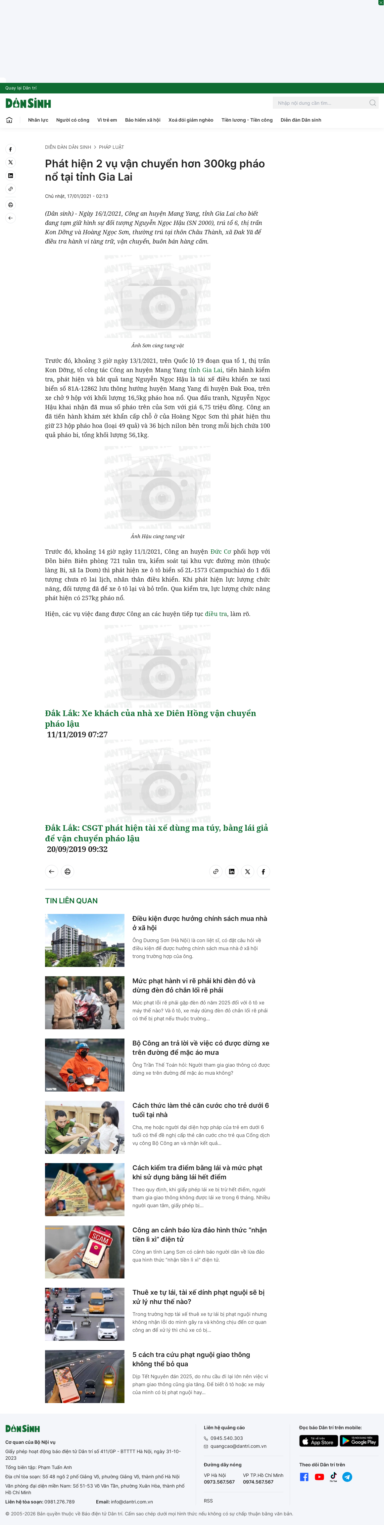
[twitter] (10, 162)
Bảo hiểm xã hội (143, 120)
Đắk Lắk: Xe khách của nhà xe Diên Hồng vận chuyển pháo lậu (150, 718)
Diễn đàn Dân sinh (301, 120)
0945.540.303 (227, 1438)
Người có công (72, 120)
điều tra (216, 614)
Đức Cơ (221, 551)
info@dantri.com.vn (132, 1501)
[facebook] (10, 149)
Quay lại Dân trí (20, 87)
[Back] (10, 218)
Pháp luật (111, 147)
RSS (208, 1500)
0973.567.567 (219, 1482)
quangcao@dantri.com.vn (238, 1446)
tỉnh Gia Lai (205, 370)
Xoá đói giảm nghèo (191, 120)
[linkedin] (10, 175)
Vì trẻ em (107, 120)
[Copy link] (10, 189)
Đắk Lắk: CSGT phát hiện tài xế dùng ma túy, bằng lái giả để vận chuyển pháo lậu (156, 833)
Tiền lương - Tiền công (247, 120)
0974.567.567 (258, 1482)
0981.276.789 (59, 1501)
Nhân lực (38, 120)
